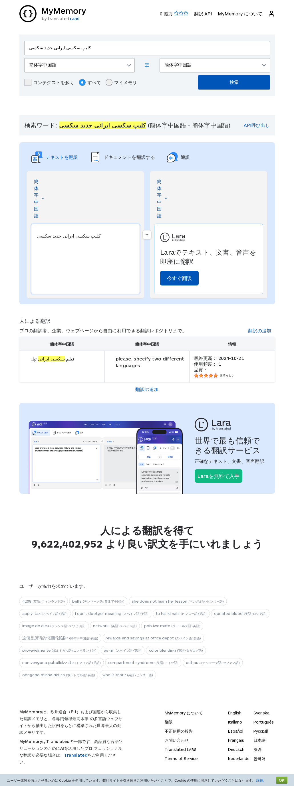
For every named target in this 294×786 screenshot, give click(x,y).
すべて (90, 82)
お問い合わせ (177, 740)
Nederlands (238, 758)
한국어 (259, 758)
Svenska (261, 712)
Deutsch (236, 749)
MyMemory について (240, 13)
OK (282, 780)
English (234, 712)
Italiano (235, 722)
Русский (260, 731)
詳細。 (261, 780)
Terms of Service (181, 758)
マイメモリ (121, 82)
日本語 (259, 740)
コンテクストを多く (49, 82)
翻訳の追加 (259, 330)
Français (236, 740)
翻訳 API (203, 13)
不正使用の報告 (179, 731)
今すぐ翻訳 (179, 278)
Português (263, 722)
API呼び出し (257, 125)
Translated (76, 755)
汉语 (257, 749)
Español (235, 731)
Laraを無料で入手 (218, 476)
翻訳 (169, 722)
